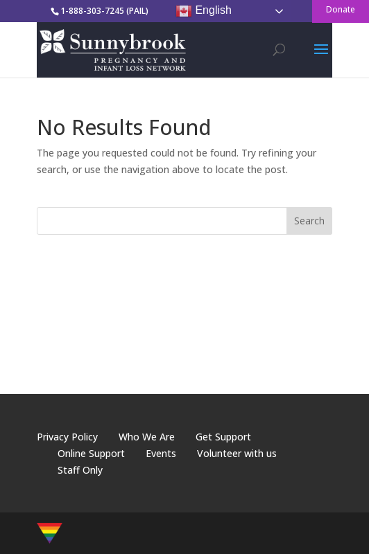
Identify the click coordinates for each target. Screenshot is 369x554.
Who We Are (147, 436)
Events (161, 453)
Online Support (91, 453)
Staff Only (80, 469)
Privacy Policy (67, 436)
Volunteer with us (237, 453)
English (203, 11)
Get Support (223, 436)
